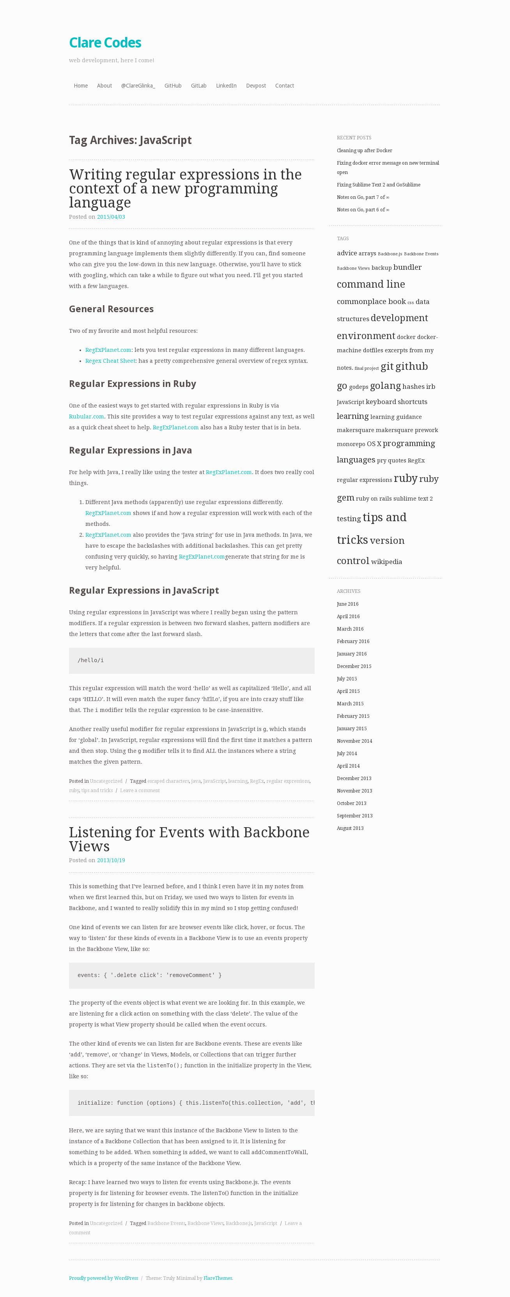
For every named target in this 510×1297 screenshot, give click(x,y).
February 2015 (353, 716)
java (196, 781)
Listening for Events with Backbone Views (189, 839)
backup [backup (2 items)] (382, 268)
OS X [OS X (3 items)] (374, 444)
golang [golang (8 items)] (385, 385)
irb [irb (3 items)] (431, 386)
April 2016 (348, 616)
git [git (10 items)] (387, 366)
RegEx (257, 781)
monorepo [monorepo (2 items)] (351, 444)
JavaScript (214, 781)
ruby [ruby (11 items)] (406, 478)
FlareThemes (218, 1278)
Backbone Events (166, 1223)
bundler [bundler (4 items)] (407, 267)
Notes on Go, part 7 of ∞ (363, 197)
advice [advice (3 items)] (347, 253)
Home (81, 86)
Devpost (256, 86)
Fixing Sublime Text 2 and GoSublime (378, 185)
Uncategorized (106, 781)
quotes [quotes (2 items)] (397, 460)
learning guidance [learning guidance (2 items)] (396, 417)
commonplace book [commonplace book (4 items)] (371, 301)
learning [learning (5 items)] (353, 416)
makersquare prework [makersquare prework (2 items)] (407, 430)
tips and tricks (97, 790)
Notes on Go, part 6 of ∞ (363, 210)
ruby (74, 790)
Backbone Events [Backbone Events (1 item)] (421, 254)
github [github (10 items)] (411, 366)
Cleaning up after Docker (364, 150)
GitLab (199, 86)
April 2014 (348, 766)
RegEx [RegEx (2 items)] (416, 460)
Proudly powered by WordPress (103, 1278)
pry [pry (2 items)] (381, 460)
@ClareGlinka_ (138, 86)
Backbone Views (205, 1223)
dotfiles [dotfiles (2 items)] (373, 350)
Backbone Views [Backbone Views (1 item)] (353, 268)
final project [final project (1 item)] (367, 368)
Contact (284, 86)
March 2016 (350, 629)
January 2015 (352, 728)
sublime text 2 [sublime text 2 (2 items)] (413, 499)
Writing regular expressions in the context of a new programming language (185, 188)
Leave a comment (140, 790)
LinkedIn (226, 86)
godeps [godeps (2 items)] (358, 387)
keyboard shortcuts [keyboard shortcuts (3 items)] (396, 402)
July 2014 (347, 753)
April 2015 (348, 691)
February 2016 (353, 641)
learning (238, 781)
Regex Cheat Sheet (110, 361)
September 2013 (355, 816)
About (104, 86)
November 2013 (354, 791)
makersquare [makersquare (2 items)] (355, 430)
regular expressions (288, 781)
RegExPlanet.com (108, 350)
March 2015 (350, 703)
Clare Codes (105, 42)
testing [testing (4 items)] (349, 518)
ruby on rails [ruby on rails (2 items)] (374, 499)
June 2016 (348, 604)
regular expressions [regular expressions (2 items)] (364, 480)
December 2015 (354, 666)
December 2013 (354, 778)
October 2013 (352, 803)
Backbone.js (239, 1223)
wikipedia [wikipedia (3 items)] (386, 562)
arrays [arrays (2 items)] (367, 253)
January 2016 (352, 654)
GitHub (173, 86)
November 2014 (354, 741)
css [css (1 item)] (410, 302)
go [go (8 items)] (342, 385)
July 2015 (347, 679)
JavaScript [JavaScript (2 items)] (350, 402)
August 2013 (350, 828)
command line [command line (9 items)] (371, 284)
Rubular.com (86, 416)
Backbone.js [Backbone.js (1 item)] (390, 254)
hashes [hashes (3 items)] (413, 386)
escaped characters (168, 781)
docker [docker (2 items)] (406, 337)
